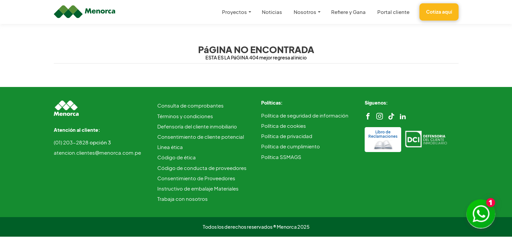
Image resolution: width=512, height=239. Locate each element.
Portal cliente (393, 12)
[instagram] (379, 116)
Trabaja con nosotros (182, 199)
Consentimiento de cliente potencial (200, 136)
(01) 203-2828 (82, 142)
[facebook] (368, 116)
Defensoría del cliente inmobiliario (197, 126)
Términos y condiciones (185, 116)
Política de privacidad (286, 136)
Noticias (272, 12)
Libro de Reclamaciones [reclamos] (383, 139)
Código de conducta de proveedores (202, 168)
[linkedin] (403, 116)
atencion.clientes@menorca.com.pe (97, 152)
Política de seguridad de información (304, 115)
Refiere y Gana (348, 12)
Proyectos (234, 12)
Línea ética (170, 147)
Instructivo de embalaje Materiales (198, 188)
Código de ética (176, 157)
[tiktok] (391, 116)
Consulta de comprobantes (190, 105)
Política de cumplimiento (290, 146)
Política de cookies (283, 125)
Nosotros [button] (305, 12)
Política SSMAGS (281, 157)
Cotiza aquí (439, 12)
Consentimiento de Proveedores (196, 178)
